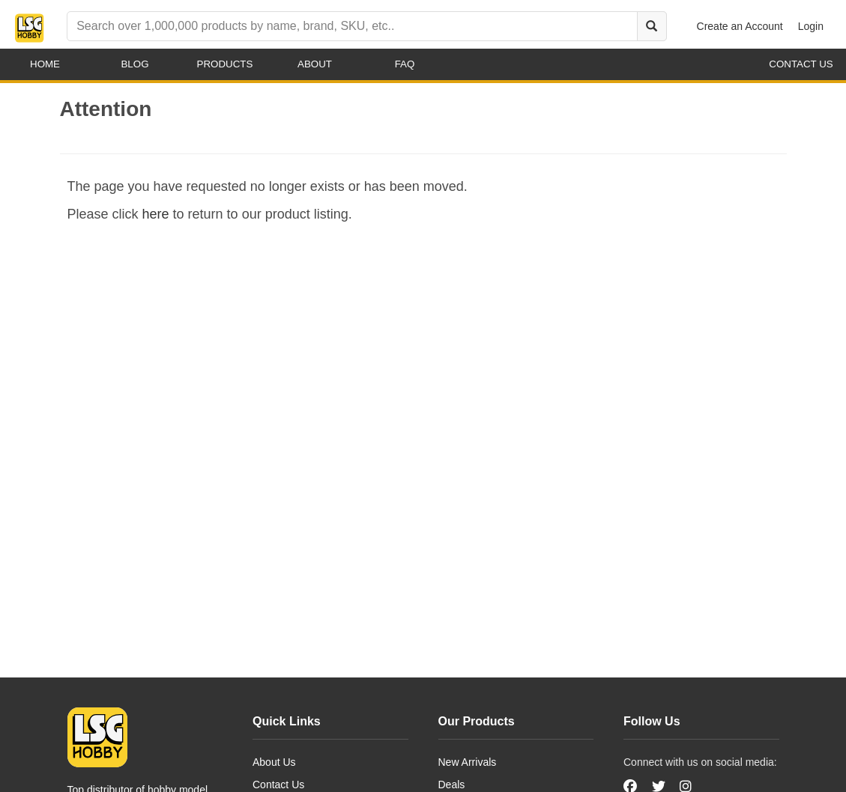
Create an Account (740, 26)
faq (405, 64)
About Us (274, 762)
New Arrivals (467, 762)
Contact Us (278, 785)
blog (134, 64)
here (155, 214)
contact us (801, 64)
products (225, 64)
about (314, 64)
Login (811, 26)
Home (45, 64)
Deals (451, 785)
